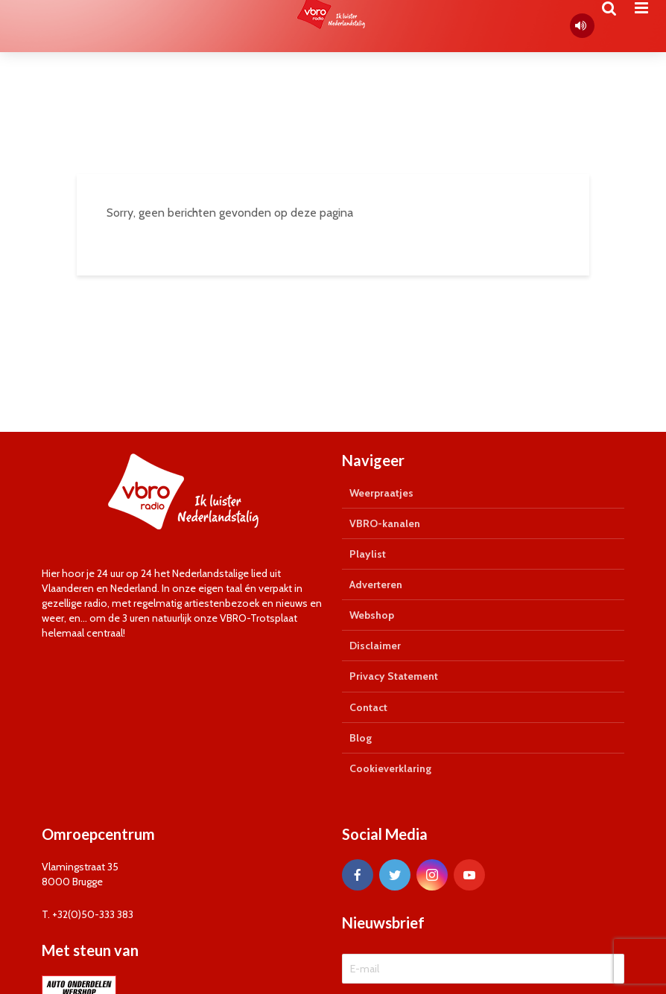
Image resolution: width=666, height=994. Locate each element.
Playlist (367, 554)
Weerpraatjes (381, 493)
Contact (368, 707)
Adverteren (375, 584)
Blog (360, 738)
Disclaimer (375, 645)
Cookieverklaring (390, 768)
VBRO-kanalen (384, 523)
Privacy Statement (393, 676)
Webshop (371, 615)
